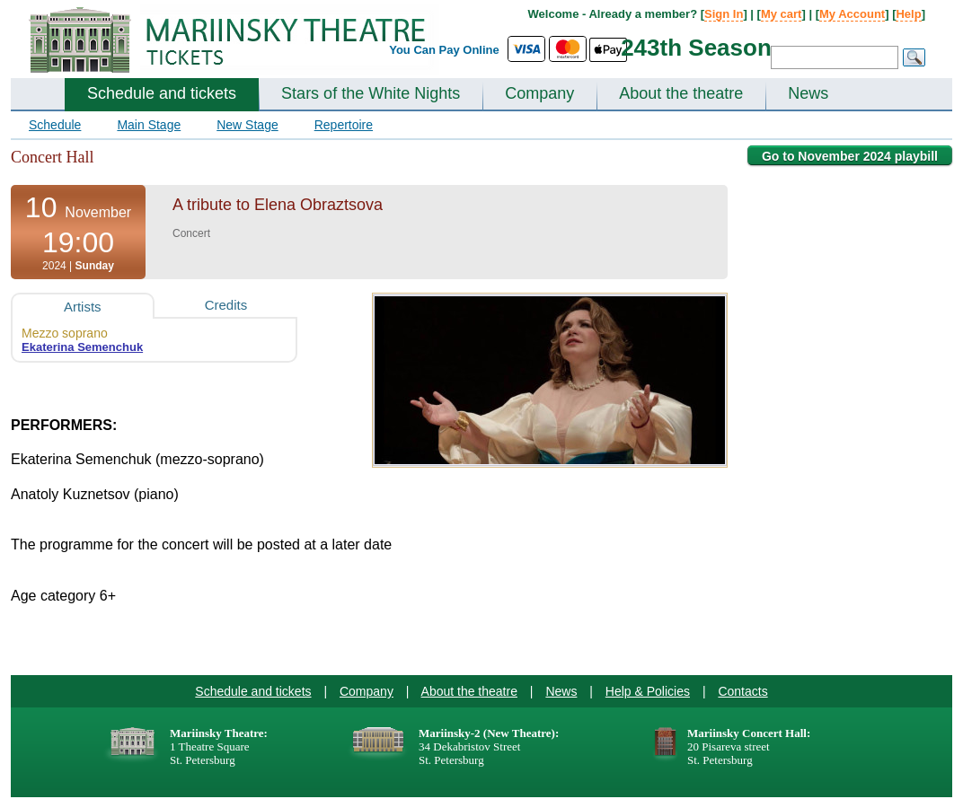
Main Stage (149, 125)
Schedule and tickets (161, 93)
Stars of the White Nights (370, 93)
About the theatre (681, 93)
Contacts (742, 691)
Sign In (723, 14)
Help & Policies (647, 691)
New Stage (247, 125)
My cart (781, 14)
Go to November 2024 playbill (850, 156)
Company (539, 93)
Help (908, 14)
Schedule (55, 125)
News (808, 93)
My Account (852, 14)
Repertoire (343, 125)
